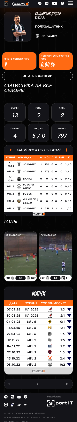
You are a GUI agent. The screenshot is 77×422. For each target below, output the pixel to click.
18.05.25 (13, 328)
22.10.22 (13, 352)
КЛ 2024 (10, 178)
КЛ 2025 (10, 164)
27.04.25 (13, 334)
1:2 (62, 346)
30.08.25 (13, 315)
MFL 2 (10, 208)
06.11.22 (13, 346)
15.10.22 (13, 358)
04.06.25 (13, 321)
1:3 (62, 309)
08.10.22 (13, 364)
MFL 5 (10, 186)
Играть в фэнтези (38, 76)
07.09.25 (13, 309)
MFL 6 (10, 171)
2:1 (62, 315)
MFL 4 (10, 194)
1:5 (62, 340)
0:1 (62, 321)
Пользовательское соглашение (22, 417)
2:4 (62, 358)
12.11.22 (13, 340)
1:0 (62, 352)
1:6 (62, 334)
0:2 (62, 364)
